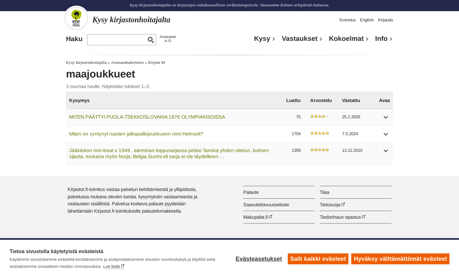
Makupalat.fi (255, 217)
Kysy (262, 38)
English (367, 20)
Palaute (251, 192)
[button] (386, 119)
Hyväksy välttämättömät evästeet (400, 259)
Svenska (347, 20)
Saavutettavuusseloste (266, 204)
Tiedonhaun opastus (340, 217)
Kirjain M (156, 62)
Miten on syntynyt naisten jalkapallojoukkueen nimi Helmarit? (136, 133)
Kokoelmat (346, 38)
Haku (74, 39)
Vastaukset (299, 38)
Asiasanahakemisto (127, 62)
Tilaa (324, 192)
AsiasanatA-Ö (168, 39)
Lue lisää (111, 266)
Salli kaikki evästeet (318, 259)
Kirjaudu (385, 20)
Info (381, 38)
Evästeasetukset (259, 259)
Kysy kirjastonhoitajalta (86, 62)
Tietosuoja (330, 204)
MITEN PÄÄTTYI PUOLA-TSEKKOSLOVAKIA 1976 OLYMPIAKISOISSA (147, 117)
